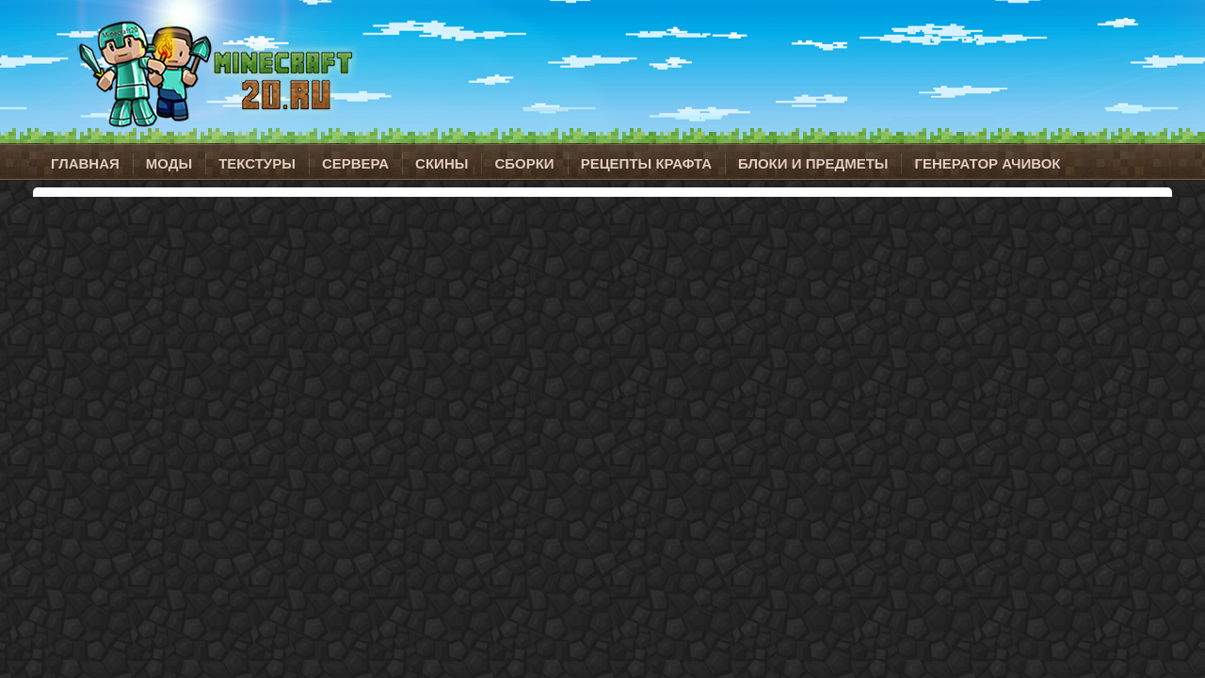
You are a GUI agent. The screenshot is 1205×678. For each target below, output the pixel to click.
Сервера (355, 163)
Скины (441, 163)
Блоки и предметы (813, 163)
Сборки (524, 163)
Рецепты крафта (646, 163)
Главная (85, 163)
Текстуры (257, 163)
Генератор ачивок (987, 163)
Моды (169, 163)
